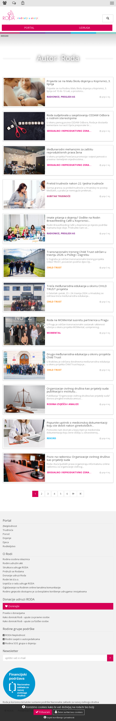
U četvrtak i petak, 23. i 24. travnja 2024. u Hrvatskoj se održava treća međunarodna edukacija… (75, 295)
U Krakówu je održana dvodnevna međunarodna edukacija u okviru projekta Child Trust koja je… (78, 363)
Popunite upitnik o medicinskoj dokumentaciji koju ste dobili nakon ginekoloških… (77, 424)
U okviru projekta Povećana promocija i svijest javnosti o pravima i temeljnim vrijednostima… (77, 158)
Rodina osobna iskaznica (16, 559)
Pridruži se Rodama (13, 571)
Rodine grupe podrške (18, 629)
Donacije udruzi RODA (19, 599)
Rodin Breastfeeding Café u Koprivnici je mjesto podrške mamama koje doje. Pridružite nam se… (77, 226)
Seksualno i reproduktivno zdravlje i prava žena (69, 130)
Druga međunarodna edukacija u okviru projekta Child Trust (78, 355)
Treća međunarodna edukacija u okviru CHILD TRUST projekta (77, 287)
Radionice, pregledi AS (61, 96)
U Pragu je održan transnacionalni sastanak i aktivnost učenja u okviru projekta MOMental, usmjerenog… (76, 326)
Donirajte (12, 606)
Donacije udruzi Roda (14, 575)
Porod (6, 534)
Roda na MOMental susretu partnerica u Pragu (77, 320)
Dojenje (7, 538)
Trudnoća (8, 530)
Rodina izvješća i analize (63, 404)
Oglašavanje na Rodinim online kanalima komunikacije (32, 587)
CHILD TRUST (54, 267)
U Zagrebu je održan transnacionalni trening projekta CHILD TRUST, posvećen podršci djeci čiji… (75, 260)
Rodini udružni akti (13, 563)
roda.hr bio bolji (85, 707)
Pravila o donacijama (14, 613)
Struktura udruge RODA (15, 567)
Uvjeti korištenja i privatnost (59, 717)
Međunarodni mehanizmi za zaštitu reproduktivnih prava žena (70, 150)
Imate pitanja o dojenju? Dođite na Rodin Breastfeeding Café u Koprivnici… (73, 219)
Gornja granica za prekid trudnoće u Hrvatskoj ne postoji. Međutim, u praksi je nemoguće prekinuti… (77, 189)
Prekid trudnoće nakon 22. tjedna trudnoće (75, 183)
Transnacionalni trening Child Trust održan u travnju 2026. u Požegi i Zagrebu (76, 253)
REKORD (51, 438)
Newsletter (10, 651)
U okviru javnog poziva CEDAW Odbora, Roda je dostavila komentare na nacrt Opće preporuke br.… (77, 124)
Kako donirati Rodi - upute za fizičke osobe (26, 621)
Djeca (6, 542)
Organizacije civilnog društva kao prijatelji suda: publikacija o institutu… (78, 390)
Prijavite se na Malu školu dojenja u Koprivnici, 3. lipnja (79, 82)
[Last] (80, 494)
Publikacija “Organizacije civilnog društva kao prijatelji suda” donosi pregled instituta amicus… (78, 397)
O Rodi (7, 554)
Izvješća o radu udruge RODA (18, 583)
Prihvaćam (43, 712)
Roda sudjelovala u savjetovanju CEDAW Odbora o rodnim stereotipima (78, 116)
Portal (29, 27)
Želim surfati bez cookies (68, 712)
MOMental (54, 332)
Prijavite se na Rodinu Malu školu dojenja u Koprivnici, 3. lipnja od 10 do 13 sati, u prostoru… (77, 90)
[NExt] (73, 494)
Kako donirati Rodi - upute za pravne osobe (26, 617)
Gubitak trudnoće (58, 196)
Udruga (84, 27)
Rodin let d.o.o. (11, 579)
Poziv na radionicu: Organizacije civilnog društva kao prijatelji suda (78, 458)
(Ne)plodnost (10, 526)
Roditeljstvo (9, 546)
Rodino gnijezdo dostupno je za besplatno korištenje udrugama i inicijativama (45, 591)
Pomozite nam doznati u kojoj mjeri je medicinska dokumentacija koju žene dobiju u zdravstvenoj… (73, 431)
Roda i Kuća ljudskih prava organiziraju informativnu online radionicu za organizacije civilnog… (78, 465)
